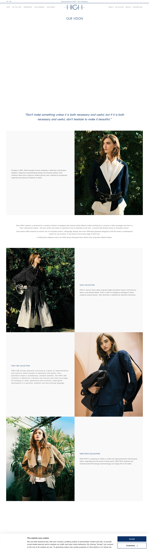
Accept (132, 525)
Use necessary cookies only (132, 538)
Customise (132, 532)
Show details (32, 545)
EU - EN (9, 1)
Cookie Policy (46, 539)
